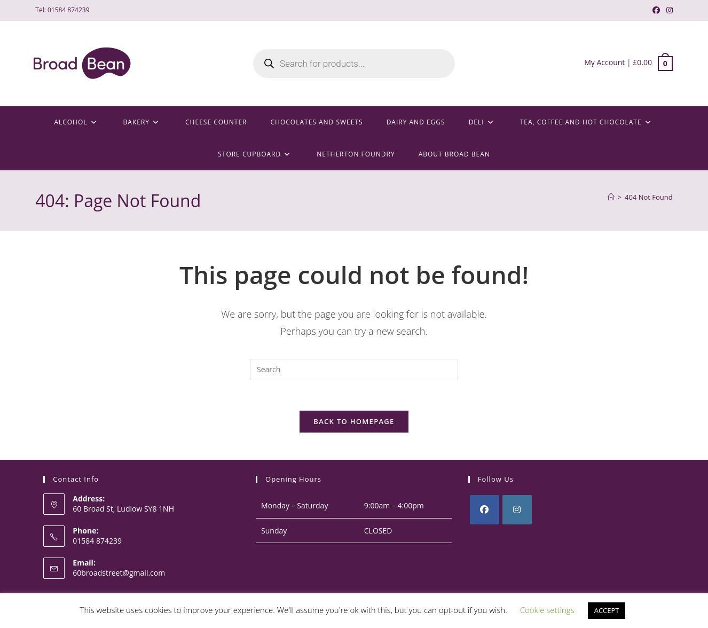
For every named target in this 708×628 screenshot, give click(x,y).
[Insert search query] (354, 369)
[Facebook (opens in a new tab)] (656, 10)
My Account (604, 62)
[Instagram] (517, 512)
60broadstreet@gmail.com (119, 574)
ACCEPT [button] (606, 610)
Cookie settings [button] (547, 610)
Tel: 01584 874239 (62, 9)
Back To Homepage (353, 423)
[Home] (611, 197)
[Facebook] (484, 512)
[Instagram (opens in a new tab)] (668, 10)
